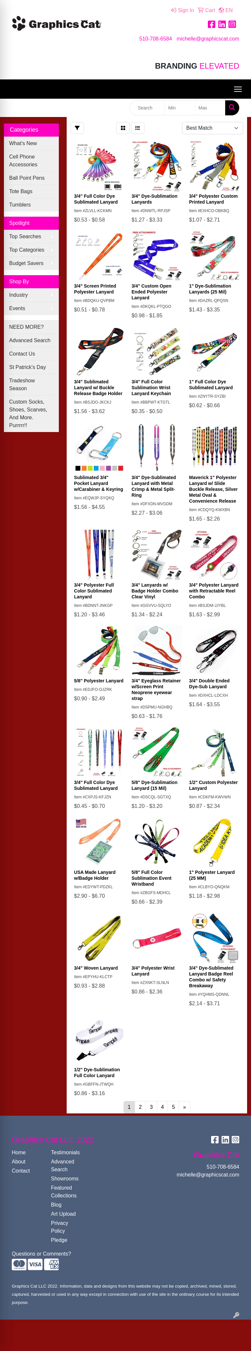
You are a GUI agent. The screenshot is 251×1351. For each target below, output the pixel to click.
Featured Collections (63, 1191)
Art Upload (63, 1214)
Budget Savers (26, 263)
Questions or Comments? (41, 1254)
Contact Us (22, 354)
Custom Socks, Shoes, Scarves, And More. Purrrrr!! (28, 413)
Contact (21, 1171)
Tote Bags (20, 191)
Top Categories (26, 250)
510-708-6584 (155, 39)
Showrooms (64, 1178)
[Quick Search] (147, 107)
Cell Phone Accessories (23, 160)
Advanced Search (29, 340)
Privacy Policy (59, 1227)
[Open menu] (237, 89)
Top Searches (25, 236)
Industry (18, 295)
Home (19, 1152)
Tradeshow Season (22, 384)
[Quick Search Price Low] (180, 107)
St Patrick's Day (27, 367)
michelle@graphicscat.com (208, 39)
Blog (56, 1205)
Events (17, 308)
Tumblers (20, 205)
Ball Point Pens (27, 178)
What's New (23, 143)
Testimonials (65, 1152)
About (18, 1161)
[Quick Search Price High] (210, 107)
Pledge (59, 1240)
